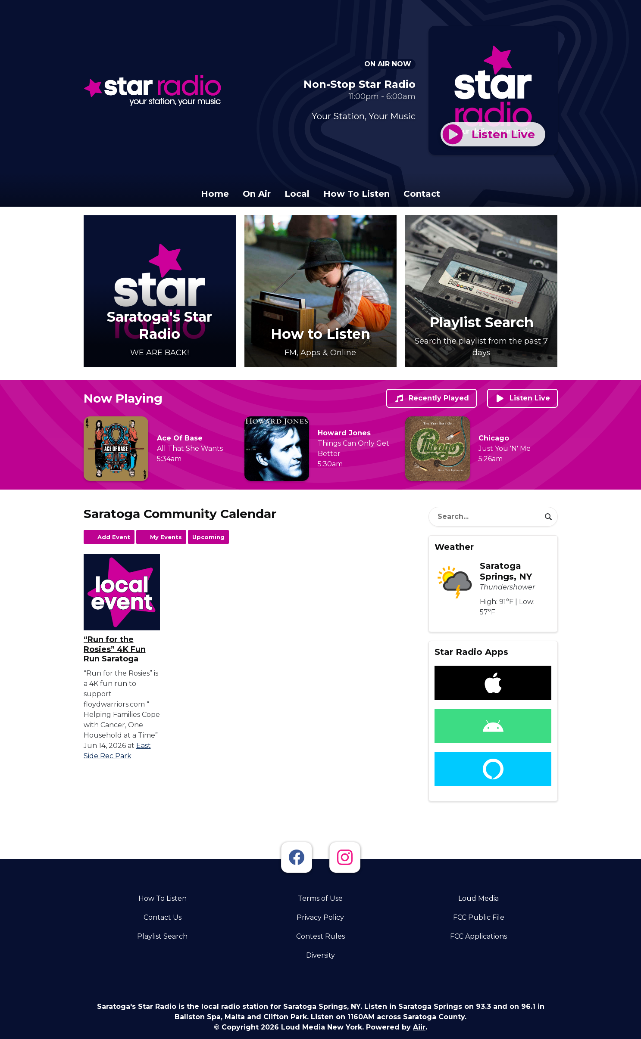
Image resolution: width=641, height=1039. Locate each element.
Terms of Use (320, 898)
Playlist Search (162, 936)
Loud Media (478, 898)
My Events (166, 536)
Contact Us (162, 917)
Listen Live (522, 398)
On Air (257, 194)
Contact (421, 194)
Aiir (419, 1027)
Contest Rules (320, 936)
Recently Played (431, 398)
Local (297, 194)
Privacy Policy (320, 917)
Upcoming (208, 536)
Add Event (113, 536)
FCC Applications (478, 936)
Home (215, 194)
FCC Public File (478, 917)
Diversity (320, 955)
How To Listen (356, 194)
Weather (454, 547)
